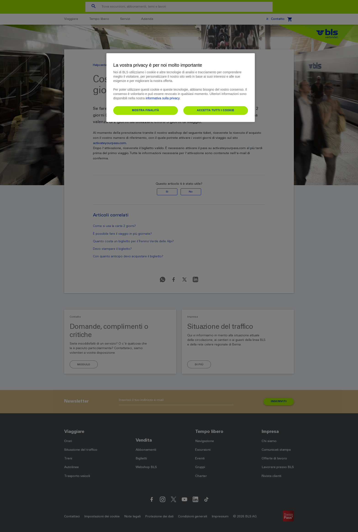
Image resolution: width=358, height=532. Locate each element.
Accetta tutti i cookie (215, 110)
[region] (180, 87)
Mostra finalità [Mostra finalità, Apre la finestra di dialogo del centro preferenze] (145, 110)
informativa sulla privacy (162, 98)
